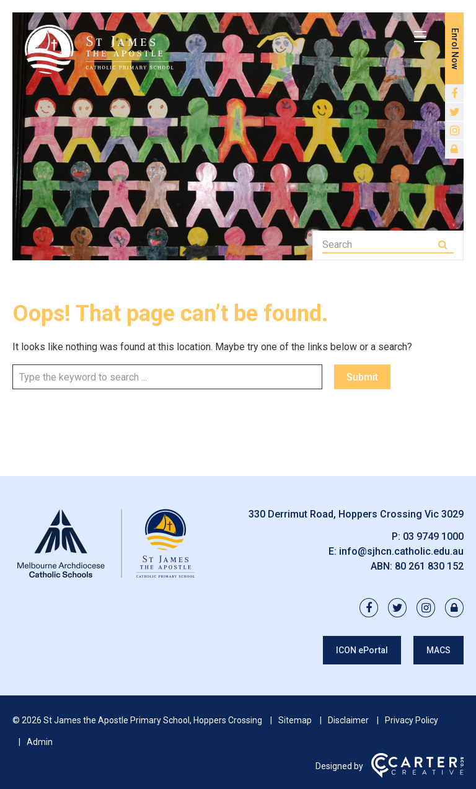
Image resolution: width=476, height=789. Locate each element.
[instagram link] (454, 130)
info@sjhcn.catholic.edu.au (401, 551)
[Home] (105, 578)
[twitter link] (454, 112)
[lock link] (454, 149)
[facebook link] (454, 93)
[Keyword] (379, 244)
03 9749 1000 (433, 536)
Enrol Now (455, 48)
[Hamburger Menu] (420, 36)
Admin (40, 742)
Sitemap (295, 720)
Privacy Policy (411, 720)
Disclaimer (348, 720)
